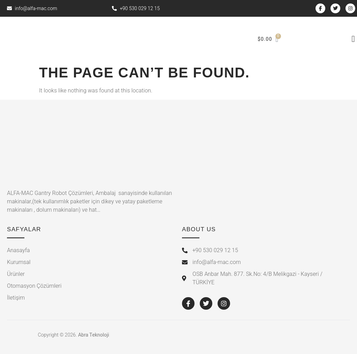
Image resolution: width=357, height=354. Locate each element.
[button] (353, 39)
